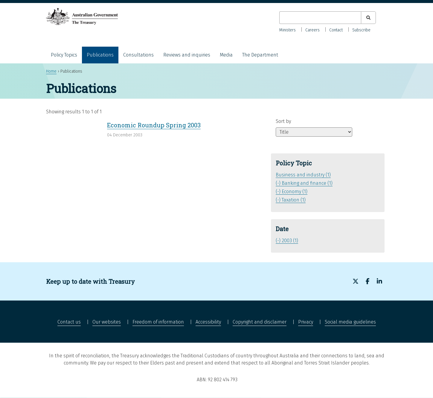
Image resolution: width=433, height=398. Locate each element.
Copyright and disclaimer (259, 322)
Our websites (106, 322)
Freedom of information (158, 322)
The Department (260, 55)
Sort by (283, 121)
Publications (100, 55)
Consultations (138, 55)
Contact (336, 30)
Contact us (69, 322)
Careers (312, 30)
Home (51, 71)
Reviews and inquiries (186, 55)
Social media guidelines (350, 322)
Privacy (305, 322)
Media (226, 55)
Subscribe (361, 30)
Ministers (287, 30)
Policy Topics (64, 55)
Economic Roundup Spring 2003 (154, 125)
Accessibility (208, 322)
